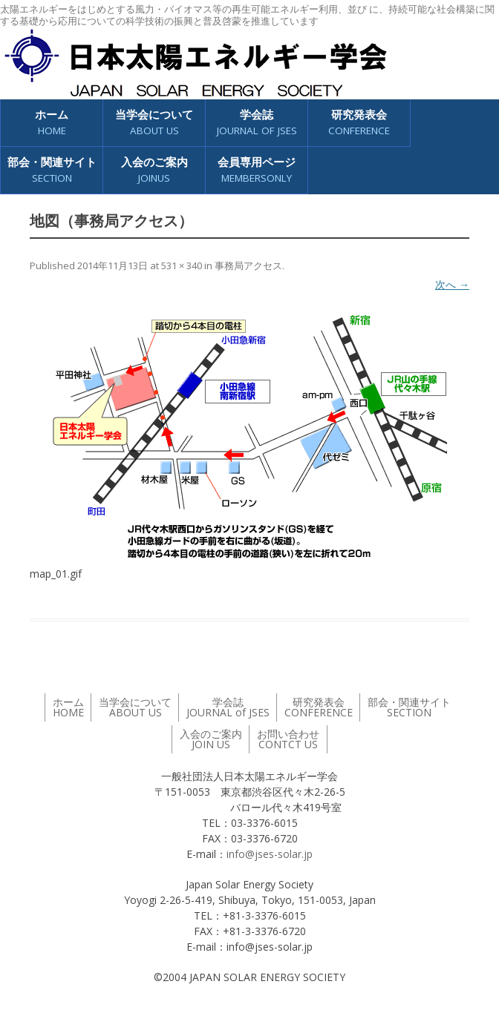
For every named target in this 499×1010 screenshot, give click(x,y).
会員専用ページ (257, 170)
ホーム (51, 123)
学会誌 (257, 123)
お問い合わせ (288, 739)
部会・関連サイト (52, 170)
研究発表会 (359, 123)
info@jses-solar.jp (269, 854)
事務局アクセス (248, 265)
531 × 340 (181, 265)
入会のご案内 (154, 170)
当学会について (154, 123)
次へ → (452, 284)
